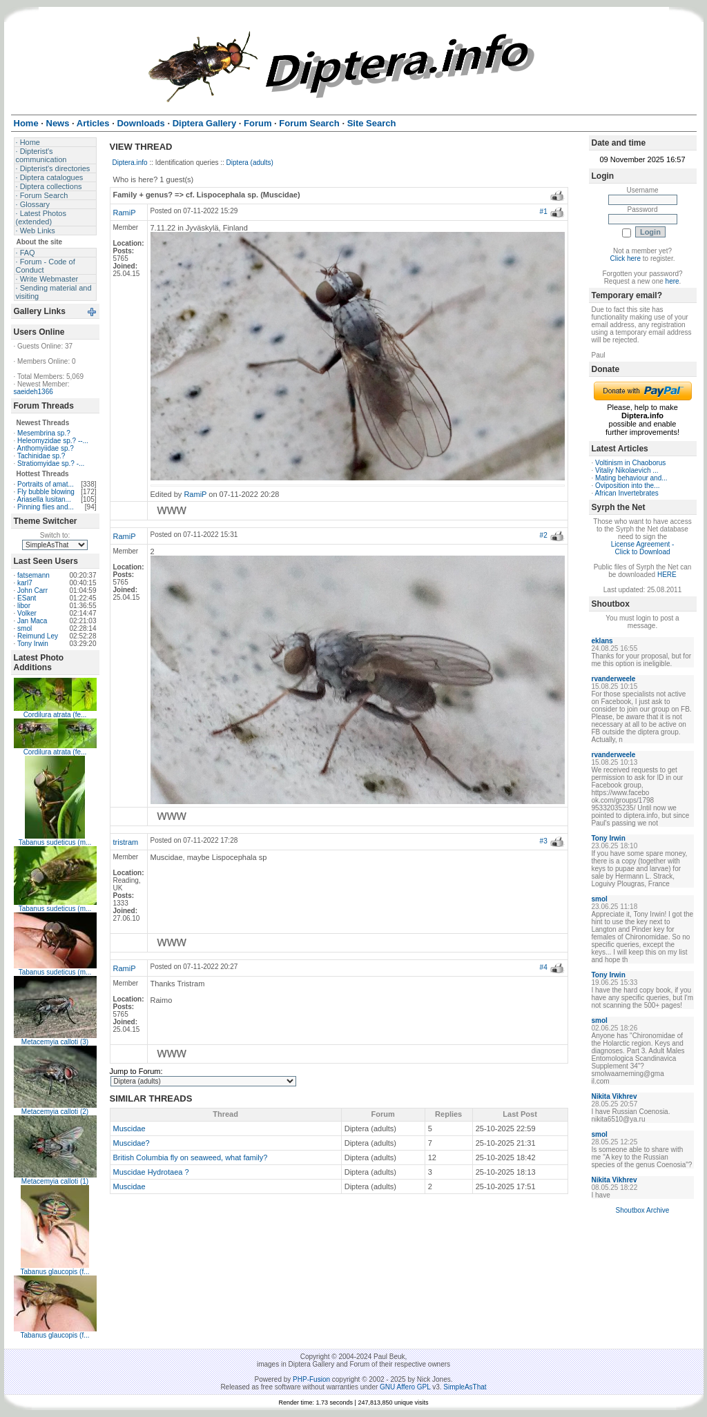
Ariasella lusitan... (44, 499)
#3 (544, 841)
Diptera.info (130, 162)
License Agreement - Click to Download (643, 548)
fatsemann (33, 575)
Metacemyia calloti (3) (54, 1042)
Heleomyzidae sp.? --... (52, 440)
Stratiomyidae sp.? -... (50, 463)
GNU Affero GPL (405, 1387)
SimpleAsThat (464, 1387)
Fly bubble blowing (46, 492)
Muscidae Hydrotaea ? (151, 1172)
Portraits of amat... (45, 484)
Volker (27, 613)
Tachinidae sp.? (41, 456)
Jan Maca (32, 621)
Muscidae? (131, 1143)
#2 (544, 535)
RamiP (124, 212)
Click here (625, 258)
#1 (544, 211)
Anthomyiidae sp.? (45, 448)
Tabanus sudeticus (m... (55, 842)
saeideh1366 (33, 391)
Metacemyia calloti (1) (54, 1181)
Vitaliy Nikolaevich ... (627, 470)
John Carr (32, 590)
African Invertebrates (627, 493)
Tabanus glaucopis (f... (54, 1272)
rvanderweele (614, 679)
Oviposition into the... (627, 485)
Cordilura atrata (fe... (55, 715)
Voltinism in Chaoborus (630, 463)
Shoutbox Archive (643, 1210)
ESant (26, 598)
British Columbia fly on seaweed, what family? (190, 1157)
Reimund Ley (37, 636)
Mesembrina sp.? (43, 433)
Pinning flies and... (45, 507)
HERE (667, 574)
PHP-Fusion (311, 1379)
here (672, 281)
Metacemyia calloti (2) (54, 1111)
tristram (126, 842)
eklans (602, 641)
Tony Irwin (32, 643)
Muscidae (129, 1128)
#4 (544, 967)
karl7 (24, 583)
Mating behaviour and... (631, 478)
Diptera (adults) (249, 162)
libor (23, 605)
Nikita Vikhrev (614, 1096)
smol (24, 628)
